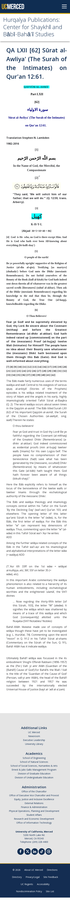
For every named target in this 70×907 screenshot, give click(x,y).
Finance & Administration (34, 816)
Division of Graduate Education (34, 783)
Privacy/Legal (33, 886)
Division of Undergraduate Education (34, 786)
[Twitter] (27, 860)
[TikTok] (42, 860)
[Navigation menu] (64, 6)
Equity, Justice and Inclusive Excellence (34, 808)
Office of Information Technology (34, 832)
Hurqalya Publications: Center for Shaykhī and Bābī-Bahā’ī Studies (30, 33)
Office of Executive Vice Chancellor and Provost (34, 804)
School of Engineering (34, 767)
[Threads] (49, 860)
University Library (34, 753)
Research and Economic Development (34, 828)
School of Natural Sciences (34, 771)
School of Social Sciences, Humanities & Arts (34, 775)
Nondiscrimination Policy (29, 900)
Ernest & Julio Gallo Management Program (34, 779)
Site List (50, 900)
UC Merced (34, 741)
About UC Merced (33, 879)
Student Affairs (34, 824)
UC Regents (27, 893)
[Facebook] (20, 861)
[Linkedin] (34, 861)
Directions (52, 879)
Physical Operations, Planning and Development (34, 820)
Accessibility (43, 893)
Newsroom (34, 745)
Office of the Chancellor (34, 800)
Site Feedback (50, 886)
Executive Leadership (34, 749)
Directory (17, 886)
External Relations (34, 812)
